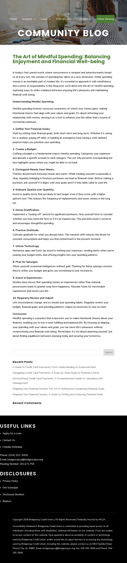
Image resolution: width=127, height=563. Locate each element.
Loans (46, 19)
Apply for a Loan (12, 433)
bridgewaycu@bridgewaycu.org (25, 459)
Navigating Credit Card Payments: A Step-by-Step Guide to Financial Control (56, 373)
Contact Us (86, 19)
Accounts (29, 19)
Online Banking (105, 19)
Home (13, 19)
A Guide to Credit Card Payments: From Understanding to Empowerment (54, 367)
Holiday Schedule (12, 447)
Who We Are (65, 19)
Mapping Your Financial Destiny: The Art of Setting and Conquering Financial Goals (58, 389)
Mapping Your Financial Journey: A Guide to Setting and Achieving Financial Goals (58, 394)
